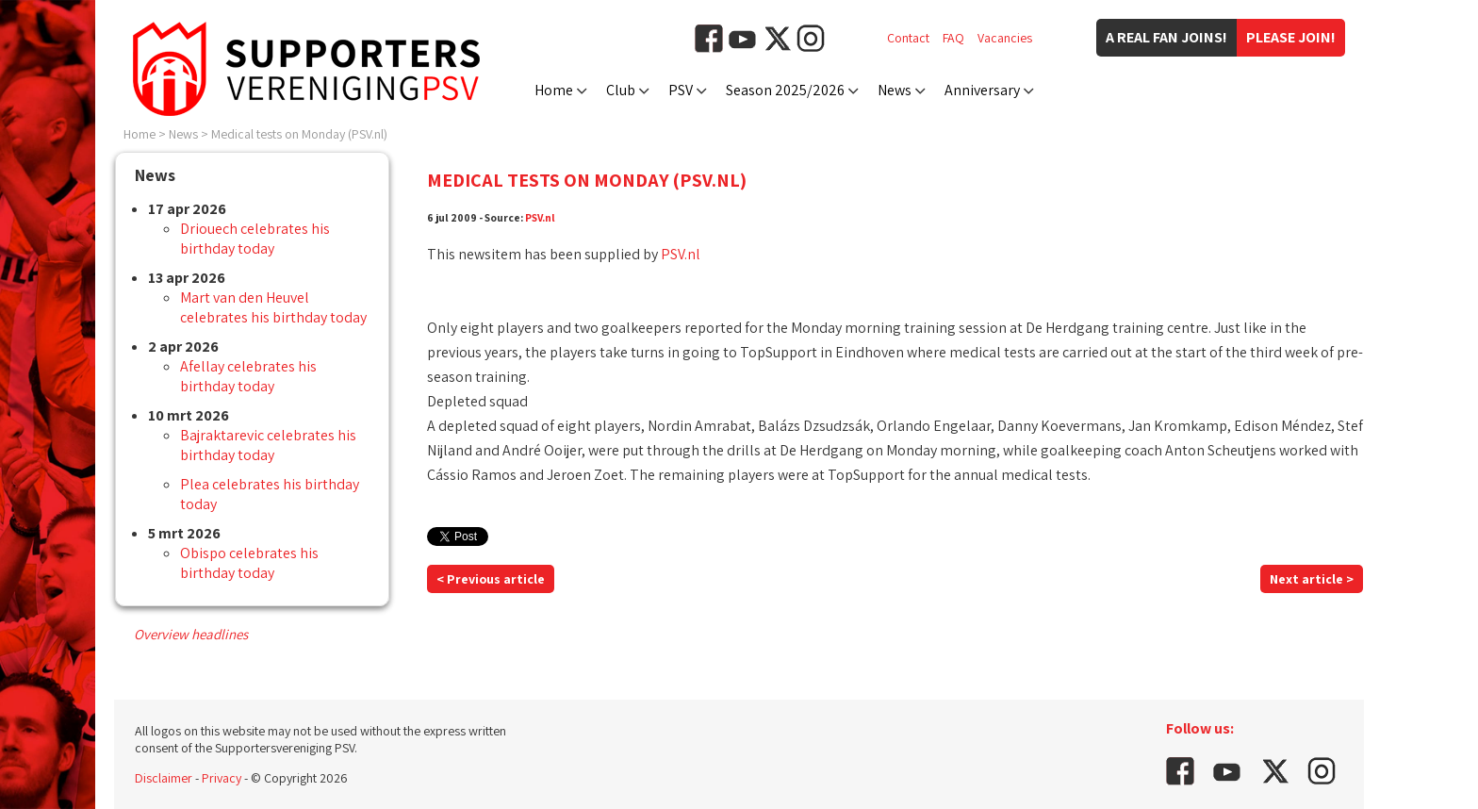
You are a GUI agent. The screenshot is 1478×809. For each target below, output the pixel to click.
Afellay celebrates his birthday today (248, 376)
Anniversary (982, 90)
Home (553, 90)
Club (620, 90)
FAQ (953, 37)
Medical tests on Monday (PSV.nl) (299, 133)
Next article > (1312, 578)
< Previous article (490, 578)
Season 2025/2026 (785, 90)
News (894, 90)
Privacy (221, 777)
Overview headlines (191, 634)
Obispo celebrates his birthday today (249, 563)
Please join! (1291, 37)
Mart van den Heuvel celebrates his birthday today (273, 307)
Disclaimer (163, 777)
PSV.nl (540, 217)
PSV (680, 90)
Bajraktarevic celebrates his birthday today (268, 445)
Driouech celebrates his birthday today (255, 238)
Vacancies (1004, 37)
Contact (908, 37)
